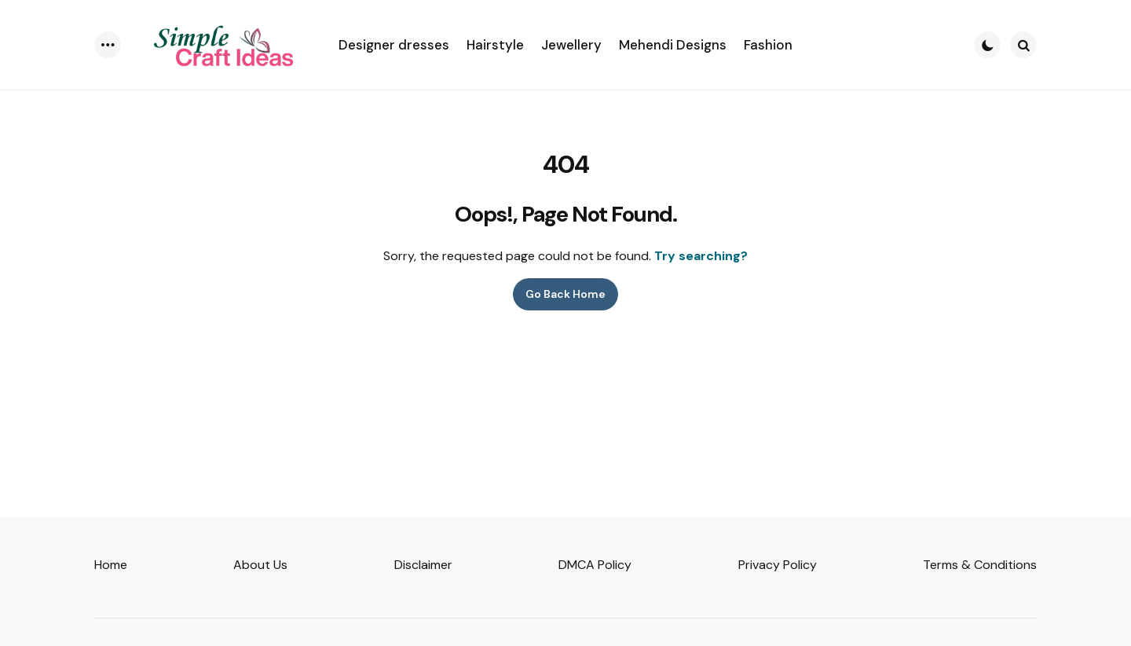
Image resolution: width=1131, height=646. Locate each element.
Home (110, 564)
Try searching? (701, 256)
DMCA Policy (594, 564)
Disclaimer (423, 564)
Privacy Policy (777, 564)
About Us (260, 564)
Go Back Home (565, 294)
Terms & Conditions (980, 564)
